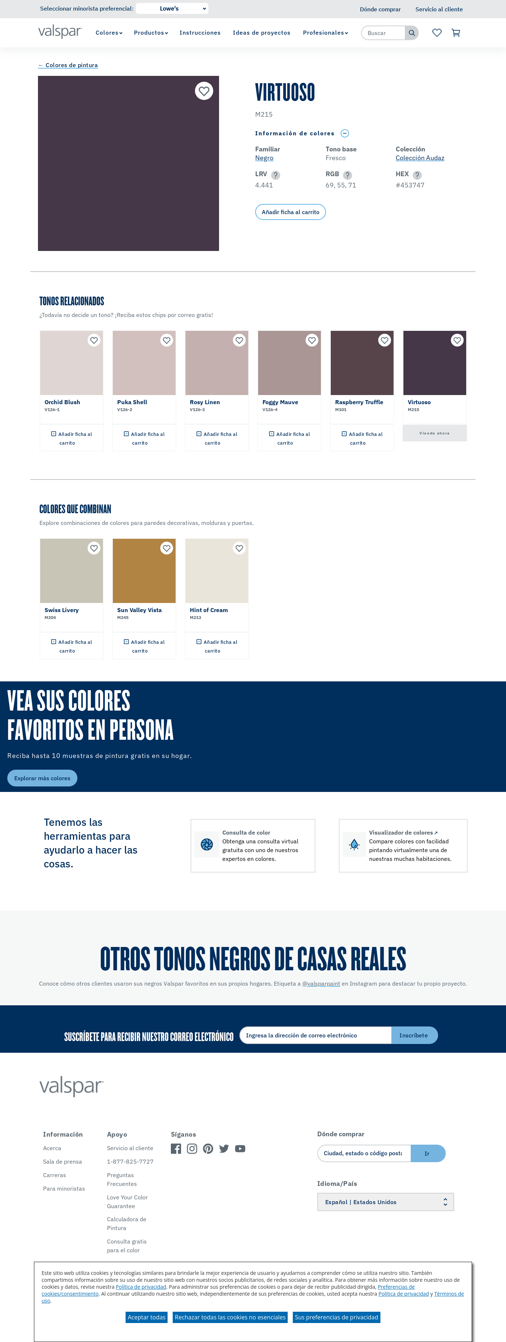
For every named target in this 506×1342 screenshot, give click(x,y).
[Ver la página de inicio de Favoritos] (437, 32)
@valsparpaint (321, 983)
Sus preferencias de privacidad (336, 1317)
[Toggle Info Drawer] (344, 133)
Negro (264, 158)
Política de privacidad (141, 1286)
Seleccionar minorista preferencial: (87, 8)
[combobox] (383, 33)
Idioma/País (337, 1183)
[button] (274, 175)
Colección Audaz (420, 158)
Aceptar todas (146, 1317)
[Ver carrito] (456, 32)
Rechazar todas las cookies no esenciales (230, 1317)
